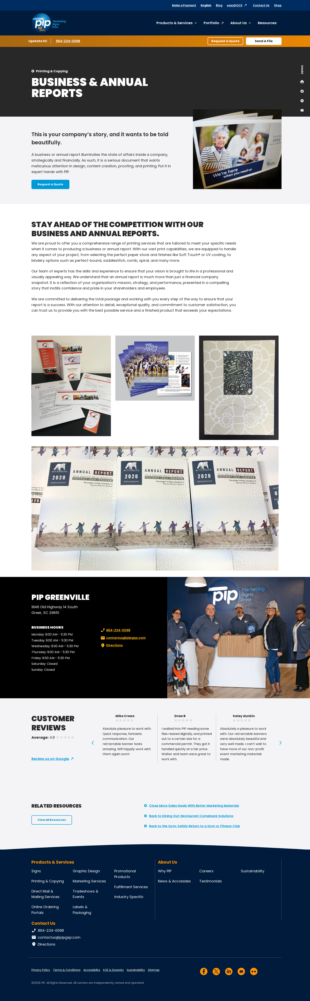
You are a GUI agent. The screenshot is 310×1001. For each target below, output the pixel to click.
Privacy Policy (40, 970)
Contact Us (261, 5)
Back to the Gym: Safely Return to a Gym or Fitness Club (194, 826)
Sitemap (154, 970)
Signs (36, 871)
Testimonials (210, 881)
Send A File (264, 41)
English (206, 5)
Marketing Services (89, 881)
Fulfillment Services (131, 886)
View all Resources (52, 820)
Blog (219, 5)
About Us (238, 22)
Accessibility (91, 970)
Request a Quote (225, 41)
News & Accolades (174, 881)
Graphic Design (86, 871)
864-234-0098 (68, 41)
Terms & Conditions (66, 970)
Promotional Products (125, 874)
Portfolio (211, 22)
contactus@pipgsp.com (123, 637)
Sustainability (252, 871)
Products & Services (174, 22)
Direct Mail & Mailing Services (45, 894)
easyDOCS (234, 5)
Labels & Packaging (82, 909)
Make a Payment (184, 5)
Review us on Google (50, 758)
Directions (111, 645)
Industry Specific (129, 896)
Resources (267, 22)
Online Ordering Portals (45, 909)
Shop (278, 5)
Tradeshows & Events (85, 894)
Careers (206, 871)
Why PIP (164, 871)
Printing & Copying (52, 71)
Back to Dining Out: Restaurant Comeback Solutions (191, 816)
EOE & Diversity (113, 970)
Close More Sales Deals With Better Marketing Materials (194, 805)
